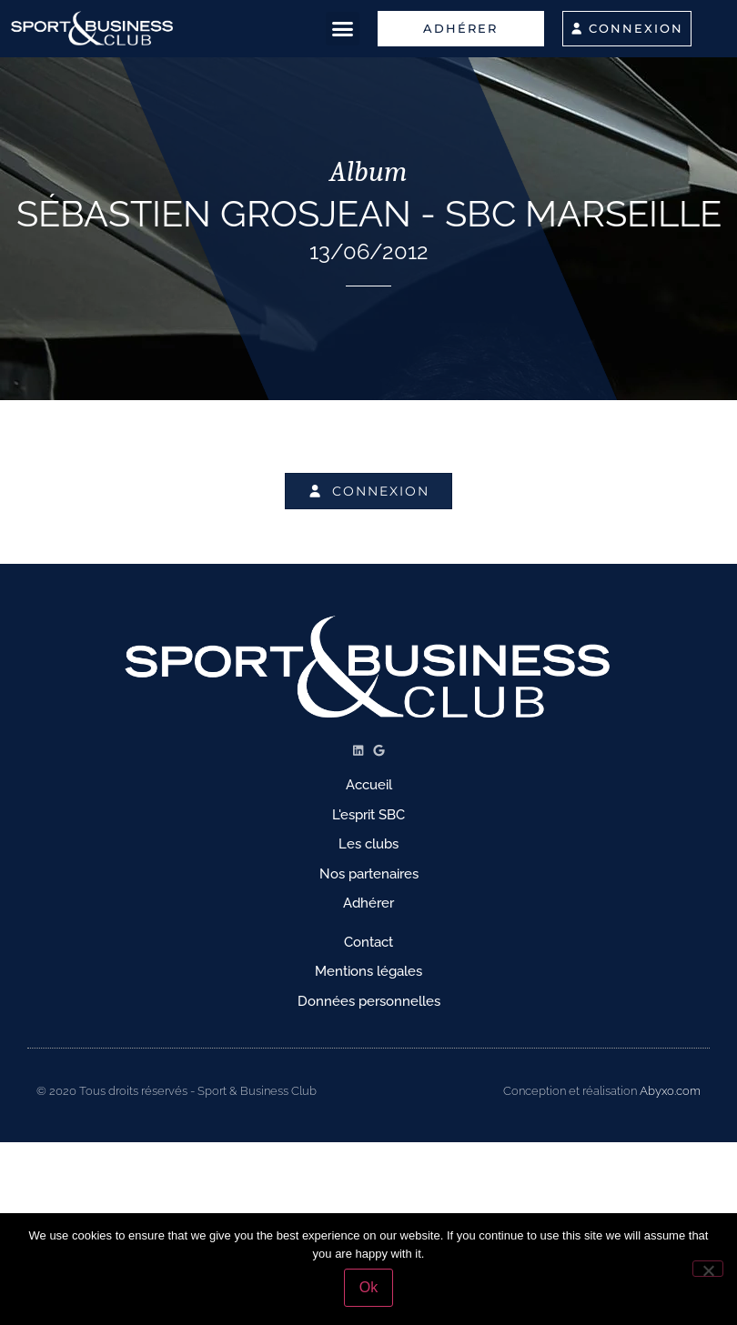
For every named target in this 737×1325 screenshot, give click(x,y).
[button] (343, 29)
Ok (368, 1287)
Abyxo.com (670, 1091)
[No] (707, 1268)
